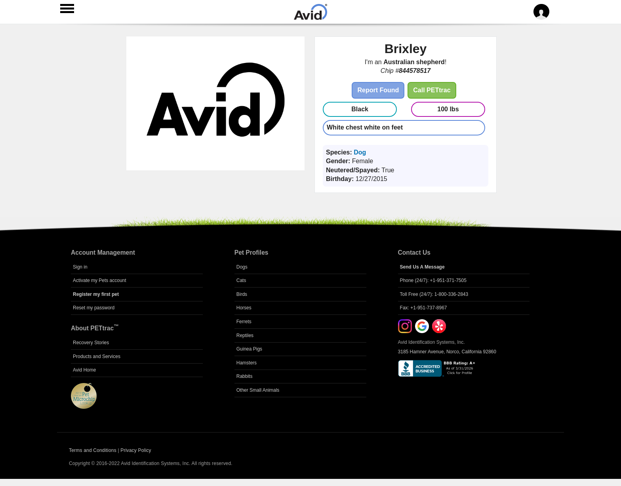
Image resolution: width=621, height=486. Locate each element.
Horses (243, 308)
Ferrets (243, 321)
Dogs (242, 267)
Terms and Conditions (92, 450)
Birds (241, 294)
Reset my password (93, 308)
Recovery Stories (91, 342)
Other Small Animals (258, 390)
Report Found (378, 90)
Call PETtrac (431, 90)
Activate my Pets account (99, 280)
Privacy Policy (135, 450)
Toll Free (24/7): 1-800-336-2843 (434, 294)
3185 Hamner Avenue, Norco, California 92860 (447, 351)
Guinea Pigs (249, 349)
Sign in (80, 267)
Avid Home (84, 370)
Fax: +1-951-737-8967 (423, 308)
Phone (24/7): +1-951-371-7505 (433, 280)
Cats (241, 280)
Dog (360, 152)
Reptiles (244, 335)
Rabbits (244, 376)
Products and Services (96, 356)
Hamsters (246, 363)
